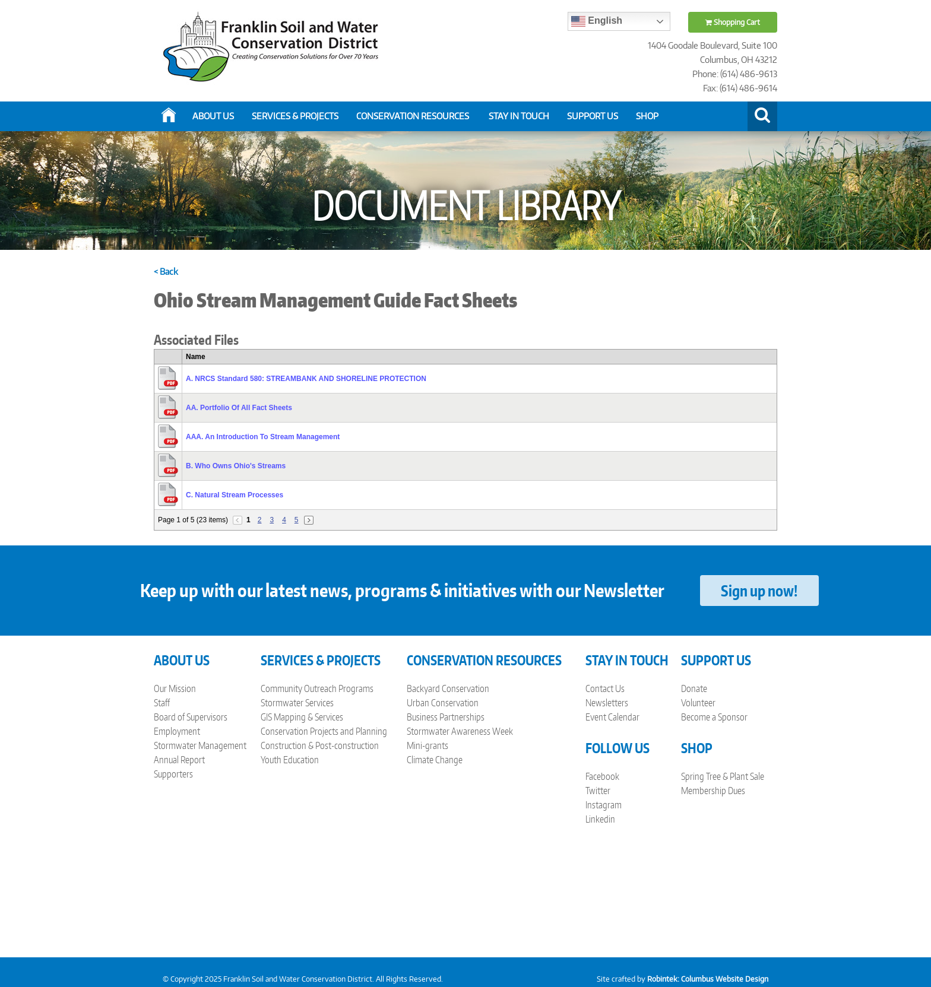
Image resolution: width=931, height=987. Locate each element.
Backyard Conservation (448, 688)
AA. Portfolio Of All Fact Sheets (239, 408)
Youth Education (290, 760)
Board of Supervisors (190, 717)
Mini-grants (427, 745)
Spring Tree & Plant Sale (722, 776)
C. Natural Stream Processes (234, 495)
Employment (177, 731)
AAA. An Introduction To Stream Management (263, 437)
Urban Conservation (443, 703)
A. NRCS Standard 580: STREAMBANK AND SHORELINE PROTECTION (306, 379)
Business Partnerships (445, 717)
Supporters (173, 774)
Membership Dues (713, 790)
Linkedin (600, 819)
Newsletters (606, 703)
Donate (694, 688)
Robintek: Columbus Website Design (707, 979)
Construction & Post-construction (320, 745)
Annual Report (179, 760)
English (596, 21)
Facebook (602, 776)
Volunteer (698, 703)
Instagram (603, 805)
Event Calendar (612, 717)
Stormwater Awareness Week (460, 731)
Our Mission (175, 688)
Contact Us (605, 688)
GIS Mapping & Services (302, 717)
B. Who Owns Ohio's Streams (236, 466)
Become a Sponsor (714, 717)
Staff (162, 703)
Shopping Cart (732, 22)
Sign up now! (759, 590)
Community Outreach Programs (317, 688)
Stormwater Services (297, 703)
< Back (166, 271)
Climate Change (435, 760)
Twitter (597, 790)
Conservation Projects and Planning (324, 731)
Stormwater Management (200, 745)
